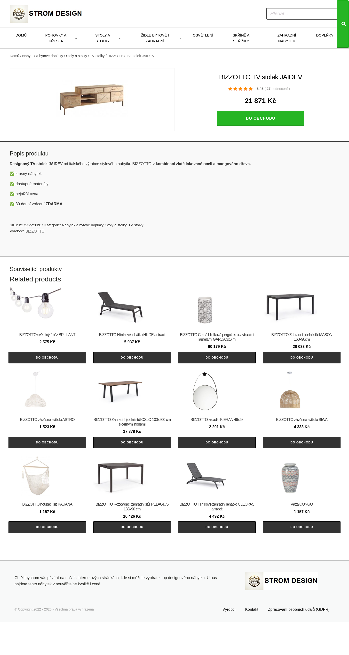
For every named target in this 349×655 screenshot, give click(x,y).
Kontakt (251, 642)
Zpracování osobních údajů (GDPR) (299, 642)
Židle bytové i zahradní (155, 38)
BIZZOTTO (35, 231)
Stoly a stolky (102, 38)
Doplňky (324, 35)
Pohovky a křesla (55, 38)
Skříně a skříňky (241, 38)
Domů (21, 35)
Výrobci (228, 642)
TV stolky (97, 56)
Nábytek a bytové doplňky (42, 56)
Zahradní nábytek (287, 38)
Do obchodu (260, 118)
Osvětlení (203, 35)
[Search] (343, 24)
